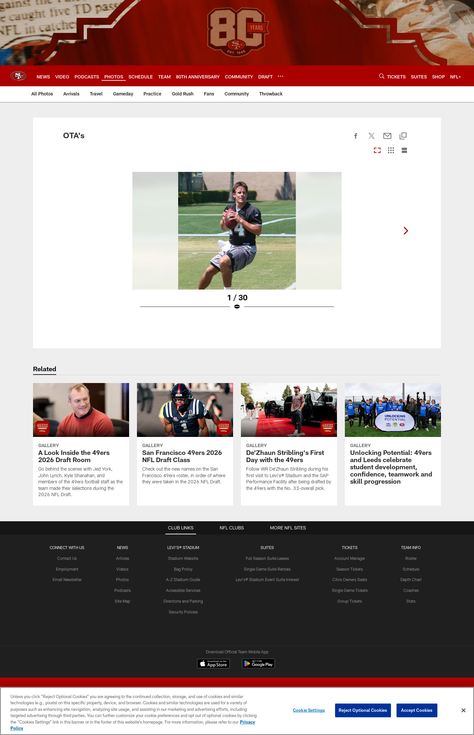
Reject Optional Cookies (363, 710)
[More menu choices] (280, 76)
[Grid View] (391, 150)
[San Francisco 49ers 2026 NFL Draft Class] (185, 438)
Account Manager (349, 558)
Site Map (122, 601)
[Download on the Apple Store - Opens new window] (213, 664)
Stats (410, 601)
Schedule (411, 569)
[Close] (463, 710)
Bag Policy (183, 569)
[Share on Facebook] (356, 139)
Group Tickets (349, 601)
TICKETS (350, 547)
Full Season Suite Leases (267, 558)
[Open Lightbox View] (237, 245)
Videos (122, 569)
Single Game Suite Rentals (267, 569)
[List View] (404, 150)
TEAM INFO (411, 547)
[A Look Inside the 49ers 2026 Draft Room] (81, 444)
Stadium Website (183, 558)
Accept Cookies (417, 710)
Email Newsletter (67, 579)
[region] (237, 711)
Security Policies (183, 612)
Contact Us (67, 558)
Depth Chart (411, 579)
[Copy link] (403, 136)
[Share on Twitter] (371, 139)
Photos (122, 579)
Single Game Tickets (350, 590)
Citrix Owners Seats (349, 579)
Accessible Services (183, 590)
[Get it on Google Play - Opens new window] (258, 667)
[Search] (381, 76)
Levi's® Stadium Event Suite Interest (267, 579)
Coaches (411, 590)
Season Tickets (349, 569)
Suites (267, 547)
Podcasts (122, 590)
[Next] (406, 231)
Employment (67, 569)
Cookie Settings (309, 710)
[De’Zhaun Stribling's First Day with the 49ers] (289, 441)
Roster (411, 558)
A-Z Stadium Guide (183, 579)
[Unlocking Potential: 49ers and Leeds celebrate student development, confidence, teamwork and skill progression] (393, 438)
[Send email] (387, 139)
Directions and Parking (183, 601)
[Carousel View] (377, 150)
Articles (122, 558)
